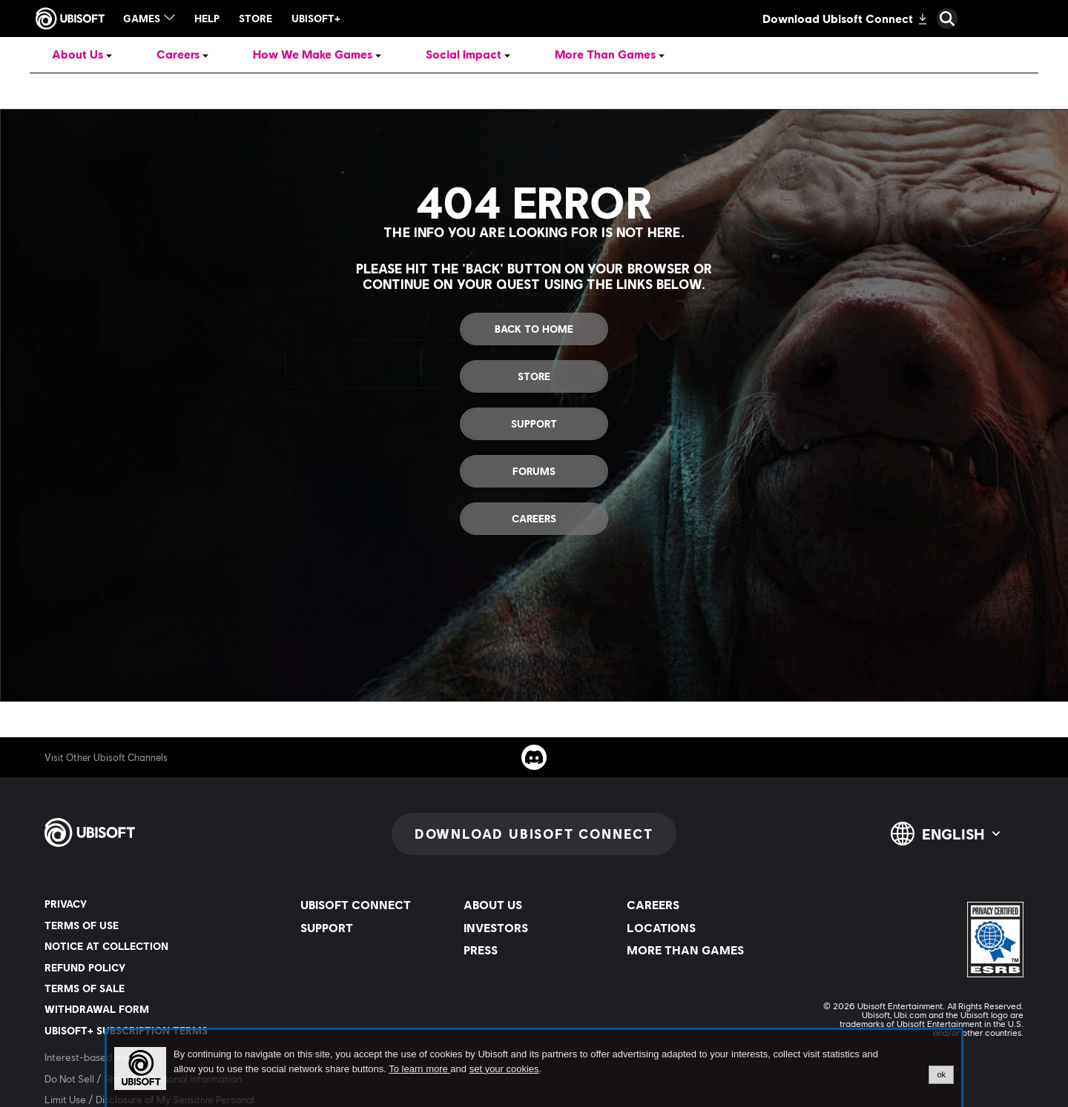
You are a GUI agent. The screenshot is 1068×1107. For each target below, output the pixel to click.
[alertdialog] (534, 1068)
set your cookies (504, 1069)
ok (941, 1074)
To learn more (419, 1068)
